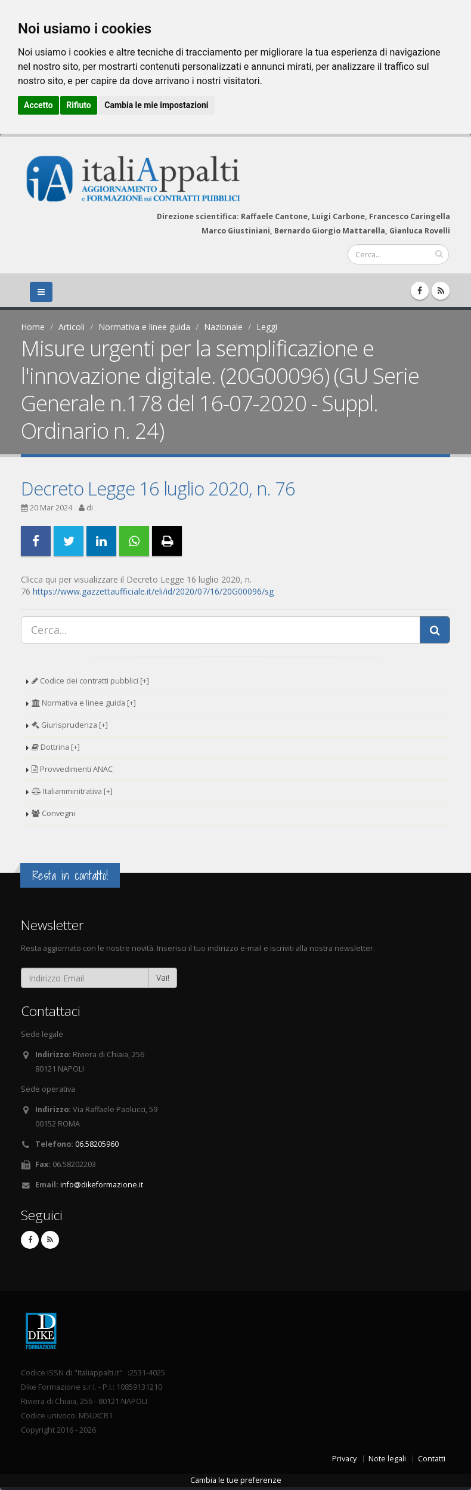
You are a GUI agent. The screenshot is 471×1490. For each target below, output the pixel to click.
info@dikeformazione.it (101, 1185)
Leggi (266, 327)
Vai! (162, 977)
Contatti (431, 1459)
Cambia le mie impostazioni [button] (156, 105)
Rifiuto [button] (78, 105)
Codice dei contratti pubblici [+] (90, 681)
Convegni (53, 813)
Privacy (344, 1459)
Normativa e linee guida (144, 327)
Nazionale (223, 327)
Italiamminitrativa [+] (72, 791)
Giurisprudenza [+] (70, 725)
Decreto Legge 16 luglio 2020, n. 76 (158, 488)
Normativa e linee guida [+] (84, 703)
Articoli (71, 327)
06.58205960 (97, 1144)
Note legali (387, 1459)
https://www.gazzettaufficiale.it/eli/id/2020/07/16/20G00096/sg (153, 591)
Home (33, 327)
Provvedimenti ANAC (72, 769)
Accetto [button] (38, 105)
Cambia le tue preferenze (235, 1480)
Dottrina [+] (56, 747)
